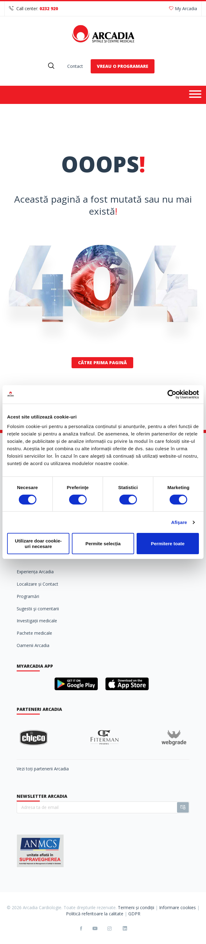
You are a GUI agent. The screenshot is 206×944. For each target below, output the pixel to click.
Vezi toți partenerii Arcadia (43, 769)
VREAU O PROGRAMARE (122, 66)
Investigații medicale (37, 621)
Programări (28, 596)
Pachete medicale (34, 633)
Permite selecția (103, 543)
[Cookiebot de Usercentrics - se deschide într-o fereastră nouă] (172, 394)
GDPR (134, 914)
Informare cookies (177, 907)
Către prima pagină (102, 362)
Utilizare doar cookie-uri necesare (38, 543)
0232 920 (48, 8)
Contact (75, 66)
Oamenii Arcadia (33, 645)
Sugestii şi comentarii (38, 609)
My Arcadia (183, 8)
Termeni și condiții (136, 907)
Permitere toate (167, 543)
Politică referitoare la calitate (94, 914)
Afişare (179, 522)
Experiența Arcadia (35, 572)
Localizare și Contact (37, 584)
